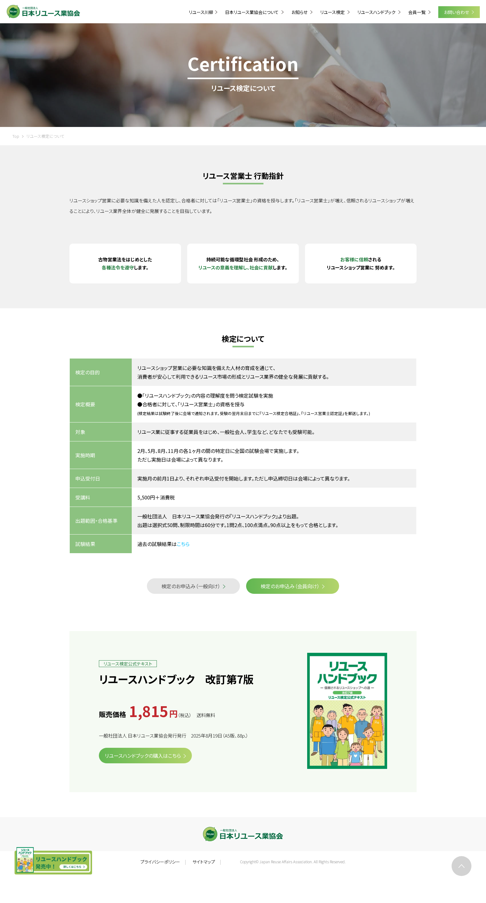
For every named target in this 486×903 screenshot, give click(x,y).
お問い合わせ (457, 12)
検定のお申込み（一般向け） (190, 586)
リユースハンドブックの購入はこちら (143, 755)
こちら (183, 544)
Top (15, 136)
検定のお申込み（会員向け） (290, 586)
